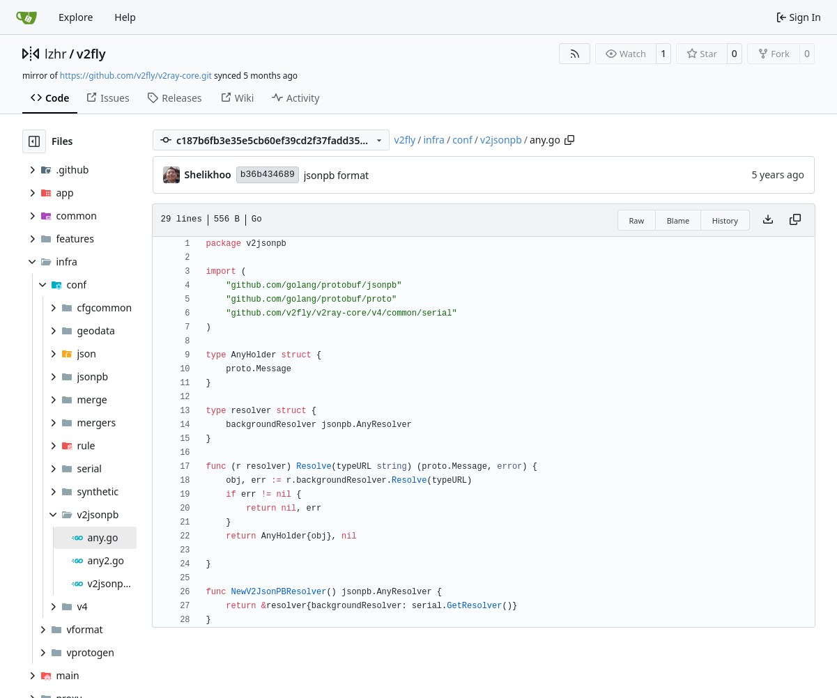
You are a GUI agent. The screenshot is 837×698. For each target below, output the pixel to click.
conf (462, 139)
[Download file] (768, 220)
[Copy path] (569, 140)
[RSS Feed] (575, 53)
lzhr (56, 54)
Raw (637, 220)
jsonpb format (336, 175)
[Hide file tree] (34, 141)
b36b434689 (267, 174)
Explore (76, 17)
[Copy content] (795, 220)
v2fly (91, 54)
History (725, 220)
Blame (678, 220)
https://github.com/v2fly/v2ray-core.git (136, 76)
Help (125, 17)
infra (433, 139)
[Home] (26, 17)
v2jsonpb (501, 139)
